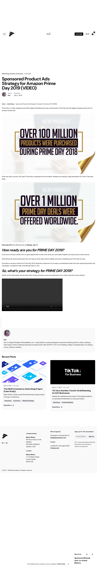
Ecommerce (19, 74)
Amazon (12, 74)
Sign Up (91, 436)
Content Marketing (67, 402)
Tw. (7, 443)
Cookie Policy (58, 564)
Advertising (5, 74)
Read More (9, 405)
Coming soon (54, 448)
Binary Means (15, 470)
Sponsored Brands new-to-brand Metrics (79, 561)
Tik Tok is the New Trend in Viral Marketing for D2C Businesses (71, 391)
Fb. (3, 443)
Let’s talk (79, 34)
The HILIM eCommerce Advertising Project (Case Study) (23, 390)
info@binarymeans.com (58, 438)
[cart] (92, 34)
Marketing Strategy (28, 401)
